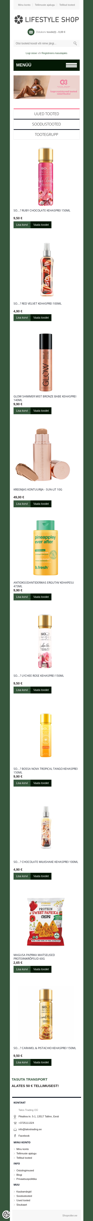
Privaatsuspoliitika (27, 1179)
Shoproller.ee (69, 1215)
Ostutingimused (25, 1170)
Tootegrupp (46, 134)
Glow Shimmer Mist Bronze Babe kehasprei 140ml (45, 398)
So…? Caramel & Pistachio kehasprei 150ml (45, 1048)
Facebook (24, 1135)
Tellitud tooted (67, 4)
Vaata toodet (41, 224)
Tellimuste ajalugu (45, 4)
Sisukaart (22, 1204)
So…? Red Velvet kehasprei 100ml (38, 303)
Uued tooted (46, 113)
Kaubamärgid (24, 1191)
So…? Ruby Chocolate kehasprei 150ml (42, 210)
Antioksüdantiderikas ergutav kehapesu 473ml (44, 584)
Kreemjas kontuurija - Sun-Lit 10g (38, 489)
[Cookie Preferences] (6, 1214)
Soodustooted (46, 124)
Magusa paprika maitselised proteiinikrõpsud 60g (34, 957)
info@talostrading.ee (30, 1129)
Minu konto (24, 4)
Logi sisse (31, 53)
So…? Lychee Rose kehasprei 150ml (39, 676)
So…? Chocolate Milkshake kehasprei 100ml (46, 862)
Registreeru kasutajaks (54, 53)
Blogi (19, 1174)
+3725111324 (26, 1122)
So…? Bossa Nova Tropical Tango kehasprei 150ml (46, 770)
